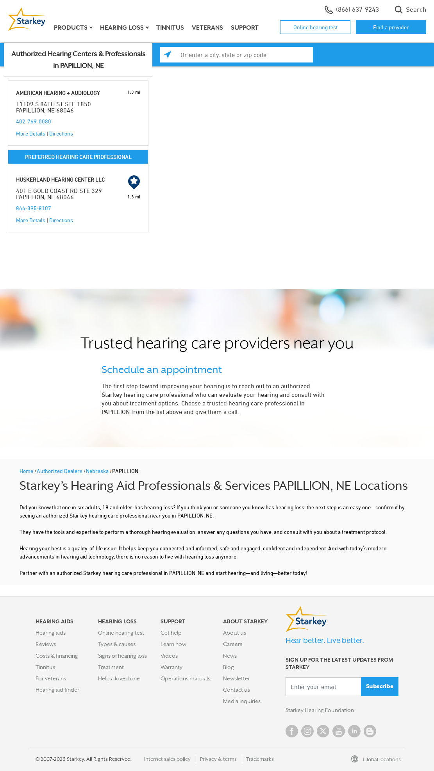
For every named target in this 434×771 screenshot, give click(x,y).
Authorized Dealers (60, 471)
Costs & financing (57, 656)
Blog (228, 667)
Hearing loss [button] (122, 27)
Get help (171, 633)
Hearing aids (51, 633)
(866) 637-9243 (352, 9)
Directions (61, 133)
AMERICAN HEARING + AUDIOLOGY (58, 92)
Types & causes (117, 644)
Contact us (236, 690)
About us (234, 633)
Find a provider (391, 27)
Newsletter (236, 678)
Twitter (323, 731)
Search (410, 9)
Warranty (171, 667)
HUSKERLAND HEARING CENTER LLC (60, 179)
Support (245, 27)
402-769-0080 (33, 121)
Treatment (111, 667)
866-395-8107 (33, 208)
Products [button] (71, 27)
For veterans (51, 678)
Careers (232, 644)
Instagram (307, 731)
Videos (169, 656)
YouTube (338, 731)
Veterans (207, 27)
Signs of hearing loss (122, 656)
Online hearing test (315, 27)
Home (27, 471)
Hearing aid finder (57, 690)
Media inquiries (242, 701)
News (230, 656)
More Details (30, 133)
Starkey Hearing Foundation (320, 710)
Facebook (292, 731)
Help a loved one (119, 678)
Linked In (354, 731)
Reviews (46, 644)
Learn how (173, 644)
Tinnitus (170, 27)
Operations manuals (185, 678)
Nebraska (98, 471)
